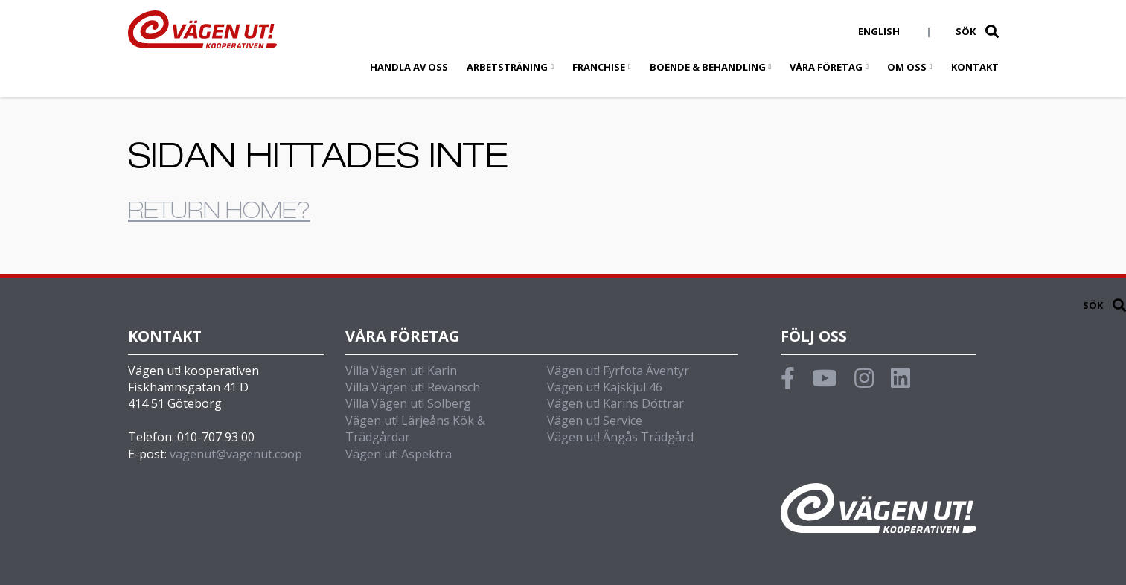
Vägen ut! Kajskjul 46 (604, 387)
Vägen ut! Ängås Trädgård (620, 437)
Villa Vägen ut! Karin (401, 370)
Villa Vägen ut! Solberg (408, 403)
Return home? (219, 213)
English (879, 31)
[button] (992, 31)
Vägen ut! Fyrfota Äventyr (618, 370)
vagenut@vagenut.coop (236, 454)
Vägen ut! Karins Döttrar (615, 403)
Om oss (907, 67)
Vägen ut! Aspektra (398, 454)
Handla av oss (409, 67)
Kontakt (975, 67)
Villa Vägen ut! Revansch (412, 387)
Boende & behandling (708, 67)
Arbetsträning (507, 67)
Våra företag (826, 67)
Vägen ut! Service (594, 420)
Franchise (598, 67)
